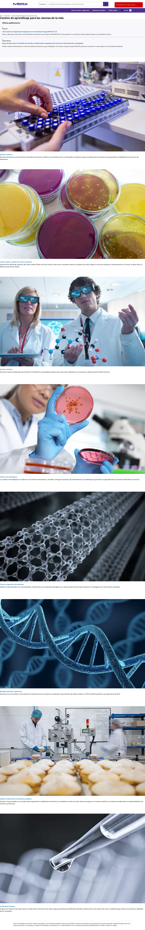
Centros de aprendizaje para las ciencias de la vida (24, 16)
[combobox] (73, 4)
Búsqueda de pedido (99, 10)
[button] (80, 10)
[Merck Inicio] (20, 4)
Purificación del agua (7, 906)
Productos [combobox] (42, 4)
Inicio (1, 16)
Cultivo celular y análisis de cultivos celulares (16, 262)
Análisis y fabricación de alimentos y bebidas (16, 799)
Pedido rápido (112, 10)
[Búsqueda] (105, 4)
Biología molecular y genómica (11, 691)
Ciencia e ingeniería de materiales (12, 584)
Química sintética (6, 369)
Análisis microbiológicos (8, 477)
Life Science (7, 16)
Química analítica (6, 154)
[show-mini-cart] (126, 10)
